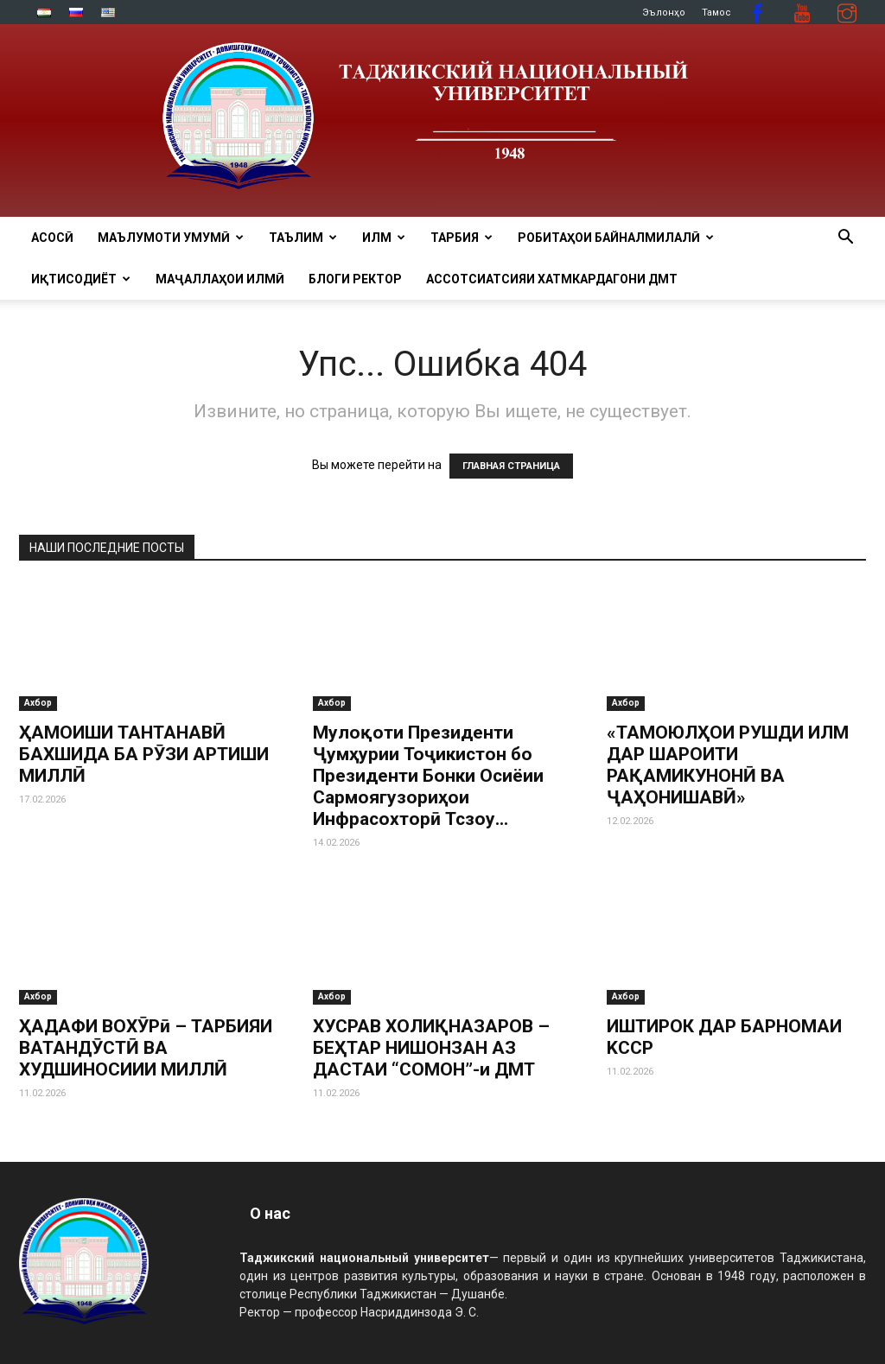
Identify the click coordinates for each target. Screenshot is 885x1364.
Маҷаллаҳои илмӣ (220, 279)
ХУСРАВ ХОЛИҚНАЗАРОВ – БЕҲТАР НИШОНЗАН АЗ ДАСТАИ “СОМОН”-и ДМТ (431, 1048)
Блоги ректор (355, 279)
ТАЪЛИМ (303, 237)
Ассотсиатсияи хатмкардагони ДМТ (552, 279)
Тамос (716, 12)
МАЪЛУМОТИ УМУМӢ (171, 237)
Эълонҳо (663, 12)
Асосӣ (52, 237)
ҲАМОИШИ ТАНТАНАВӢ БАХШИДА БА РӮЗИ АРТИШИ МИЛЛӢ (144, 754)
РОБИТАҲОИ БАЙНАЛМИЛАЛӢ (616, 237)
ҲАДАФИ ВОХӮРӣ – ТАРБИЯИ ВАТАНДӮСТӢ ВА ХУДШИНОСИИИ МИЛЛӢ (145, 1048)
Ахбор (38, 702)
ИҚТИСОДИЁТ (81, 279)
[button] (845, 239)
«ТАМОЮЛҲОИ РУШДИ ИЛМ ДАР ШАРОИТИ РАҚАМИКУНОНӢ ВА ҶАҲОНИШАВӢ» (728, 765)
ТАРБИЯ (461, 237)
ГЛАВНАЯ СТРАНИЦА (511, 466)
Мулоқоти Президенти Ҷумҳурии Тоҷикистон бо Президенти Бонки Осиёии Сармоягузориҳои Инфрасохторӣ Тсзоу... (428, 775)
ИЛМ (383, 237)
